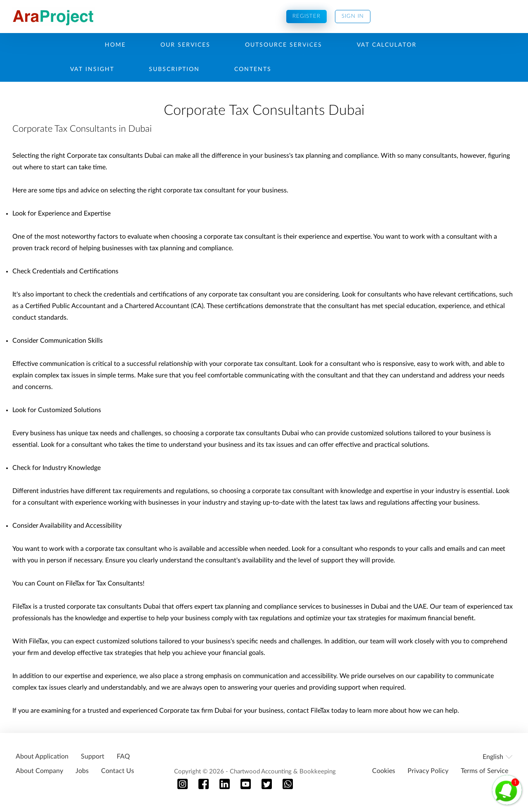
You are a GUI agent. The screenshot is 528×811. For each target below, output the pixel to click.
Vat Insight (92, 69)
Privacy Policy (428, 771)
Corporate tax (179, 710)
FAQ (123, 756)
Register (306, 16)
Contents (252, 69)
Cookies (383, 771)
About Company (39, 771)
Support (92, 756)
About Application (42, 756)
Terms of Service (484, 771)
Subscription (174, 69)
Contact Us (117, 771)
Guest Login (328, 49)
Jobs (82, 771)
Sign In (353, 16)
